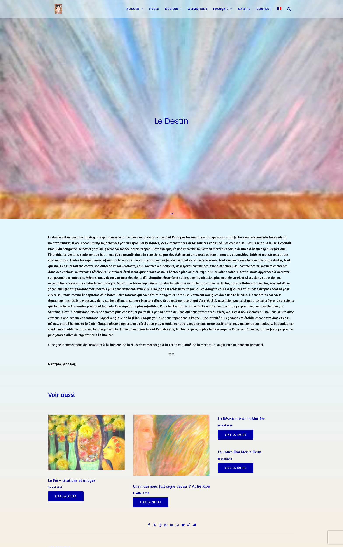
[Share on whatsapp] (177, 522)
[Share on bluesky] (183, 522)
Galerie (244, 11)
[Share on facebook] (148, 522)
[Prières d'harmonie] (53, 11)
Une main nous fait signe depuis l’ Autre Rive (171, 483)
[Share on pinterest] (165, 522)
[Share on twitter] (154, 522)
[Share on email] (194, 522)
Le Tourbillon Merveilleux (239, 449)
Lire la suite (66, 494)
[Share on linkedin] (171, 522)
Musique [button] (173, 11)
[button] (291, 11)
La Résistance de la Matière (241, 416)
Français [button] (222, 11)
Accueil (134, 11)
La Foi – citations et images (71, 477)
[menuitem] (134, 11)
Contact (263, 11)
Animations (197, 11)
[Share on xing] (188, 522)
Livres (154, 11)
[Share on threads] (160, 522)
